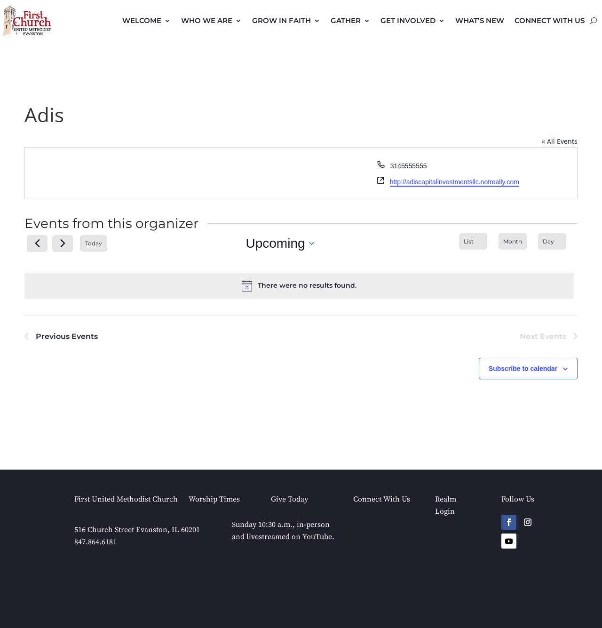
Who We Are (206, 20)
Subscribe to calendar (523, 368)
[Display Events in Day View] (552, 241)
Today (93, 243)
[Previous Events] (37, 243)
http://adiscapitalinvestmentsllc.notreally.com (454, 182)
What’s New (479, 20)
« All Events (560, 141)
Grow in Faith (281, 20)
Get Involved (408, 20)
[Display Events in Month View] (513, 241)
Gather (346, 20)
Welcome (141, 20)
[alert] (299, 286)
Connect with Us (550, 20)
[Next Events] (62, 243)
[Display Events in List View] (473, 241)
